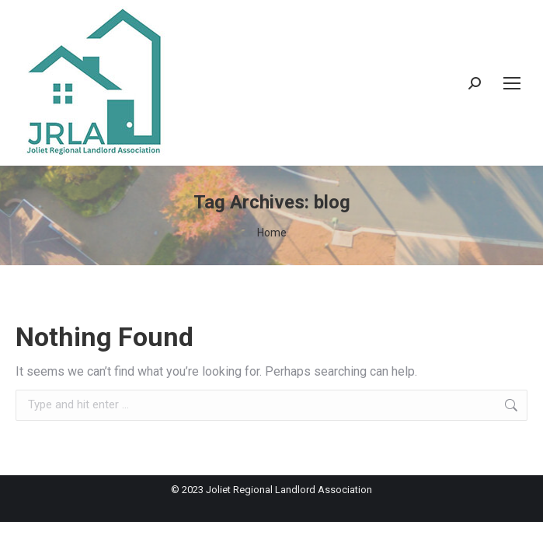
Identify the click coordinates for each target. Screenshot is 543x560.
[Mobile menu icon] (511, 83)
